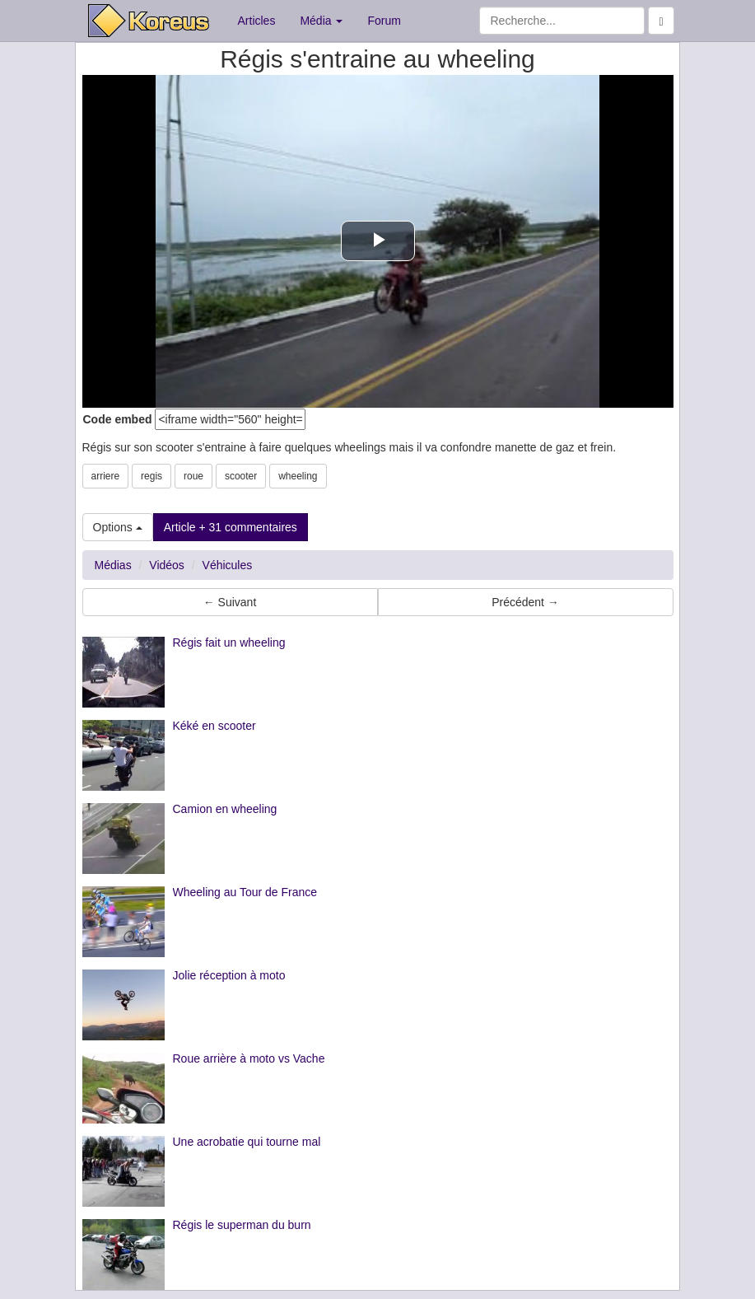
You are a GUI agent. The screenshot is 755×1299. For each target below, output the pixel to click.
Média (321, 20)
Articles (257, 20)
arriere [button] (105, 476)
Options (117, 527)
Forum (383, 20)
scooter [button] (241, 476)
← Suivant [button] (230, 602)
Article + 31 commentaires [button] (230, 527)
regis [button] (151, 476)
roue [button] (193, 476)
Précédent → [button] (525, 602)
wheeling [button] (297, 476)
